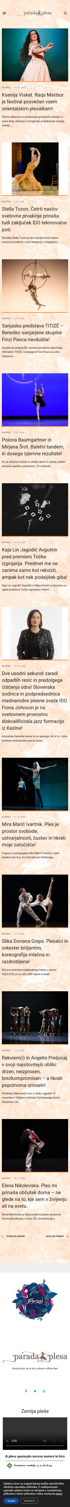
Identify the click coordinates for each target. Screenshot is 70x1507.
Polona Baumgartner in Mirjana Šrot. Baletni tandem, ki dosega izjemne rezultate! (33, 446)
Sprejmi (11, 1500)
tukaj (59, 1494)
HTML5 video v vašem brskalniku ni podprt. (35, 1433)
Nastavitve (29, 1500)
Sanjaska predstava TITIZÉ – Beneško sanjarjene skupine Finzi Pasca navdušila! (32, 332)
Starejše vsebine (13, 1236)
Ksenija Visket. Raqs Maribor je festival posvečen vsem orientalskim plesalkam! (33, 101)
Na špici (6, 88)
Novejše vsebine (57, 1236)
